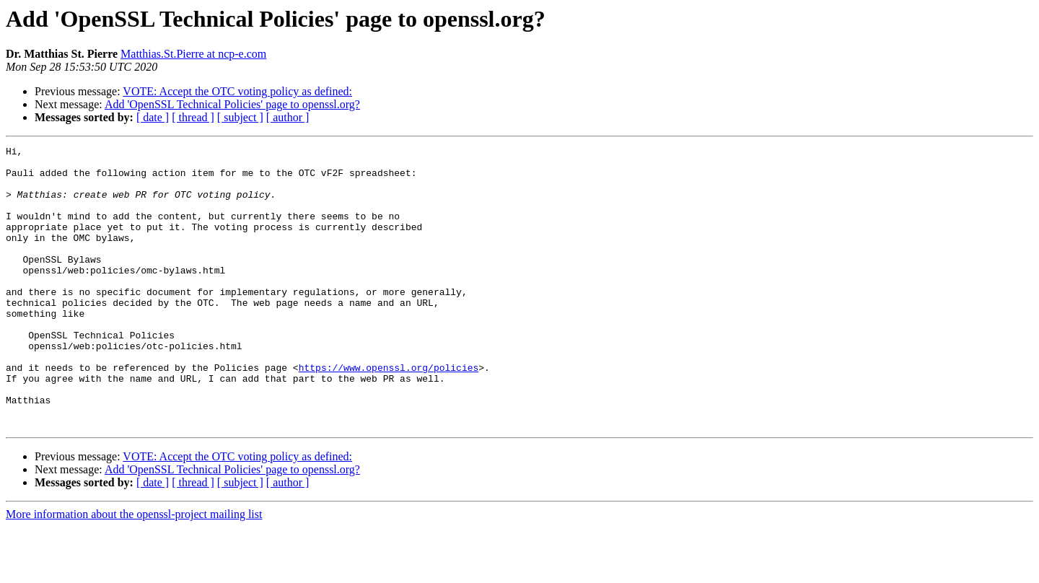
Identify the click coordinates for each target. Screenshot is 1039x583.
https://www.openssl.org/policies (389, 412)
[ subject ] (240, 117)
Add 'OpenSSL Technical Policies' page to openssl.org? (232, 104)
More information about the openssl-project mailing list (134, 570)
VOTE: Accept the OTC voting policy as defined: (237, 91)
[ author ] (288, 117)
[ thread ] (193, 117)
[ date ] (152, 117)
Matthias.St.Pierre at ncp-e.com (193, 54)
